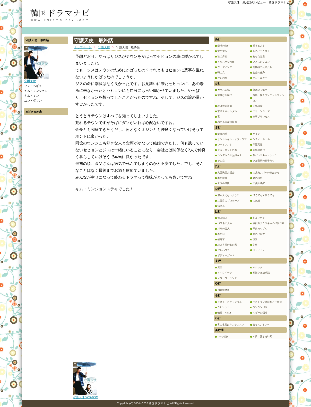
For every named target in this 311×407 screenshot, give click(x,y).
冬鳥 (255, 244)
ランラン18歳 (260, 307)
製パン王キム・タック (265, 155)
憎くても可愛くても (264, 195)
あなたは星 (259, 56)
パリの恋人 (223, 228)
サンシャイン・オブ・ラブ (232, 139)
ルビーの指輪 (260, 312)
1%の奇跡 (222, 336)
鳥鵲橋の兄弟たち (262, 67)
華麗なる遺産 (260, 89)
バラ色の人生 (224, 223)
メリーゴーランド (227, 278)
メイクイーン (224, 272)
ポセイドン (259, 250)
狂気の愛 (257, 105)
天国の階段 (223, 183)
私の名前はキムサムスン (230, 324)
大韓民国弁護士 (225, 172)
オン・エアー (260, 77)
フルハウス (223, 250)
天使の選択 (259, 183)
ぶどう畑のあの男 (227, 244)
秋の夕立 (222, 56)
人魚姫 (256, 200)
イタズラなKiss (225, 61)
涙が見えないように (228, 195)
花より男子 (259, 218)
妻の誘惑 (257, 178)
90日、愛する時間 (262, 336)
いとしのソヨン (261, 61)
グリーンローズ (261, 111)
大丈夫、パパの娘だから (266, 172)
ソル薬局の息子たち (264, 160)
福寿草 (221, 239)
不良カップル (260, 228)
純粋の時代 (259, 150)
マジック (257, 267)
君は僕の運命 (224, 105)
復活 (255, 239)
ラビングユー (224, 307)
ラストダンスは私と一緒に (267, 302)
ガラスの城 (223, 89)
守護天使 (104, 47)
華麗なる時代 (224, 95)
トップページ (83, 47)
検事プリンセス (261, 116)
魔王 (219, 267)
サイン (256, 134)
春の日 (221, 234)
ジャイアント (224, 144)
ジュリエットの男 (227, 150)
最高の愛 (222, 134)
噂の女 (221, 72)
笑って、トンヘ (261, 324)
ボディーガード (225, 255)
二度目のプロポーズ (228, 200)
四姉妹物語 (223, 290)
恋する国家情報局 (227, 122)
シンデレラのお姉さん (229, 155)
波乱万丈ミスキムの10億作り (268, 223)
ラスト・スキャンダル (229, 302)
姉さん (221, 206)
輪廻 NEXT (224, 312)
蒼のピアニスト (261, 51)
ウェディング (224, 67)
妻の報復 (222, 178)
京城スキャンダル (227, 111)
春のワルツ (259, 234)
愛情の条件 (223, 45)
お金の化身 (259, 72)
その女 (221, 160)
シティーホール (261, 139)
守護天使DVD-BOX (85, 395)
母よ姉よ (222, 218)
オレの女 (222, 77)
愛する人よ (259, 45)
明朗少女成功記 (261, 272)
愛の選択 (222, 51)
